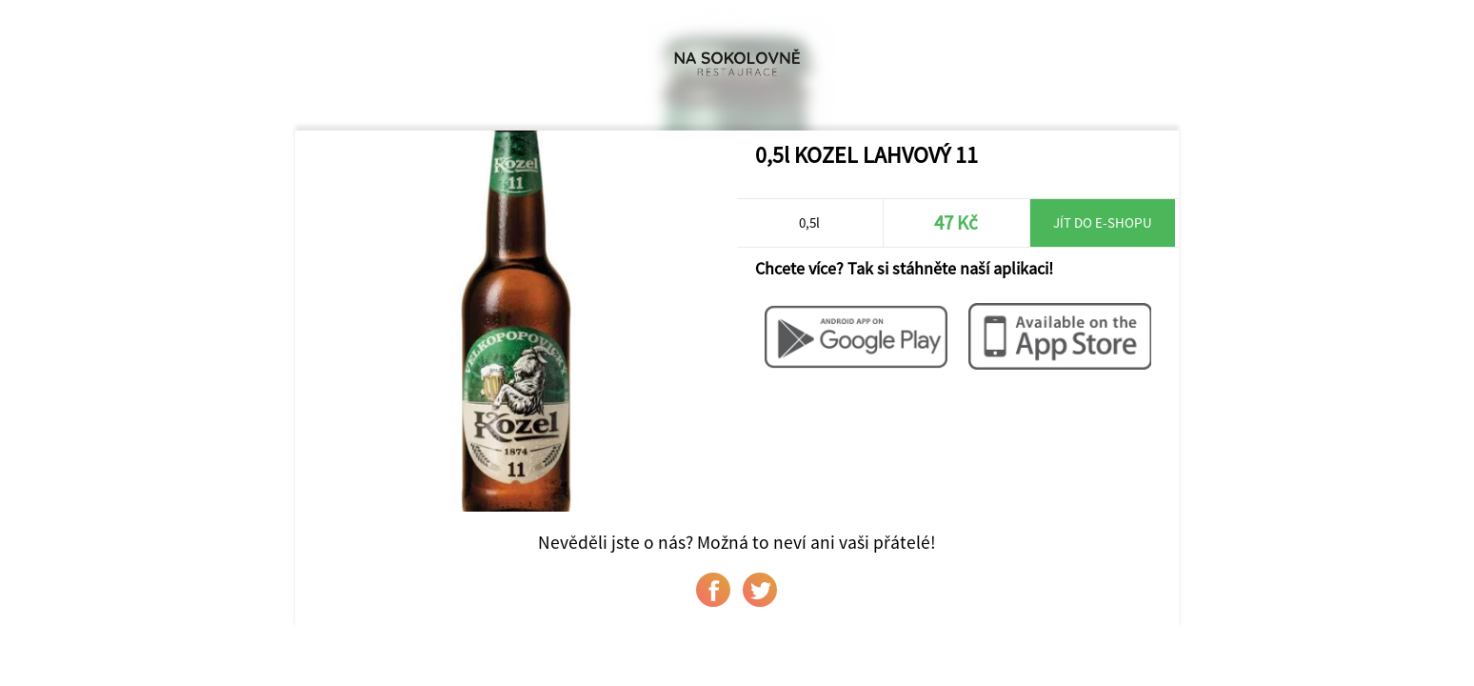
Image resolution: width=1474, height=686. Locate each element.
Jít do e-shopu (1102, 222)
